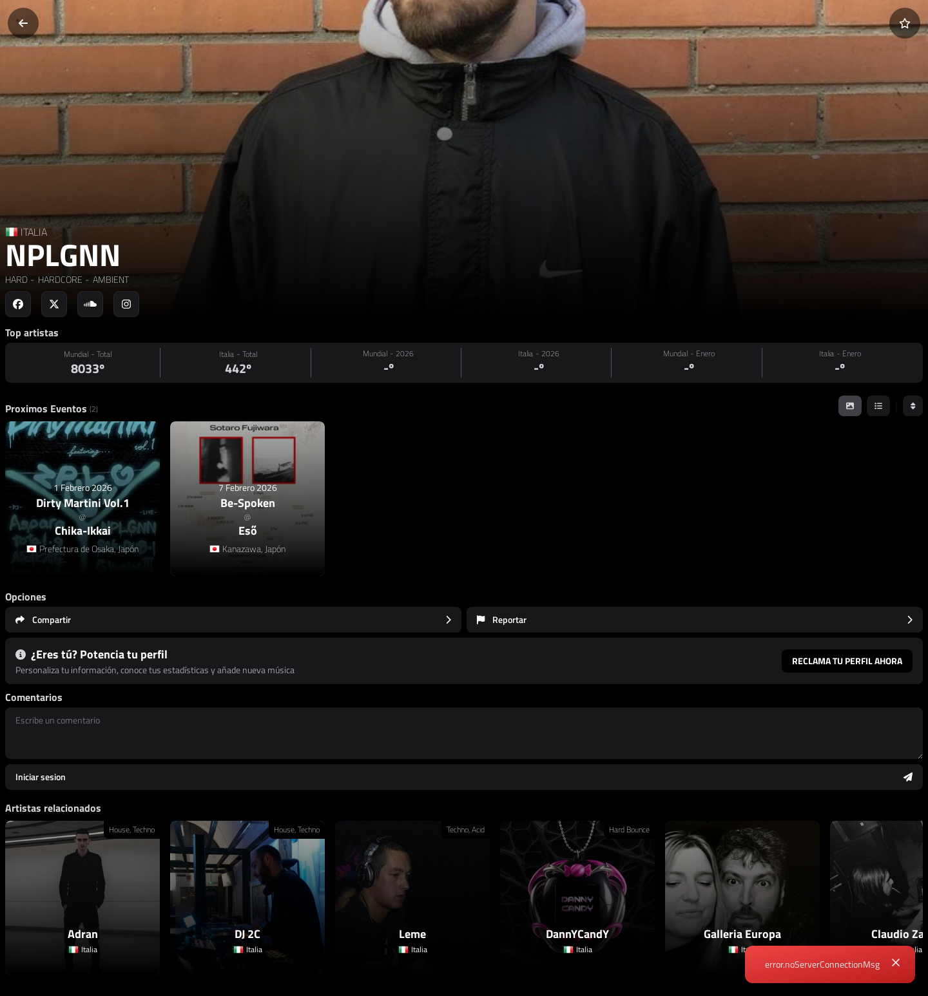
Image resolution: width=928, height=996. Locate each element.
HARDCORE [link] (59, 279)
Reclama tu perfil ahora (847, 660)
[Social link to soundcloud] (90, 304)
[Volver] (23, 23)
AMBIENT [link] (110, 279)
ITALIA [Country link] (34, 232)
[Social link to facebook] (18, 304)
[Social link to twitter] (54, 304)
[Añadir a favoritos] (904, 23)
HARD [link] (16, 279)
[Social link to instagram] (126, 304)
